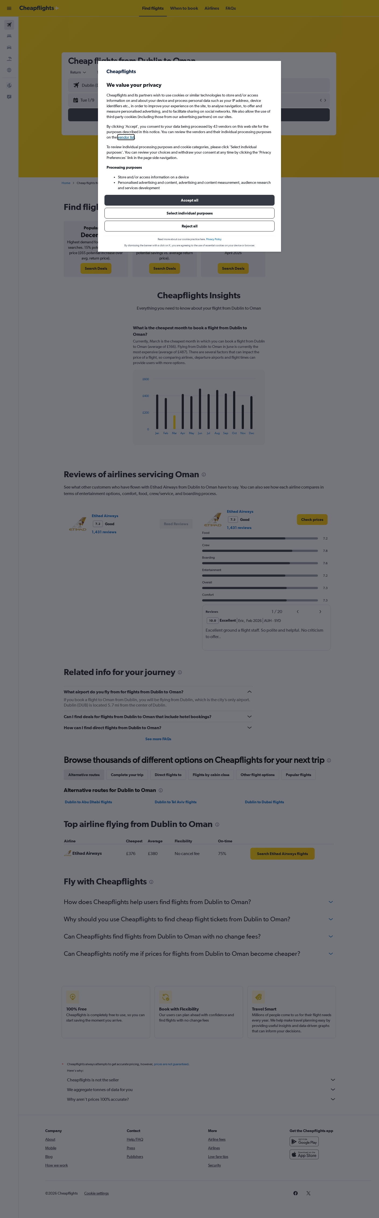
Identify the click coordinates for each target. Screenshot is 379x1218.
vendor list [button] (126, 137)
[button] (189, 200)
